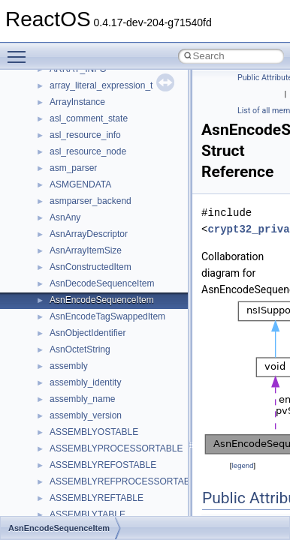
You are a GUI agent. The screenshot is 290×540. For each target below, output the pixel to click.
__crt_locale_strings (90, 192)
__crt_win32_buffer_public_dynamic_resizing (139, 489)
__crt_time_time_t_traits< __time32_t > (128, 357)
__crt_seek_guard (86, 274)
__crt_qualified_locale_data (104, 241)
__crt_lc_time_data (87, 93)
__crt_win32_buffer (88, 406)
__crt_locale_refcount (93, 159)
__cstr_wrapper (81, 505)
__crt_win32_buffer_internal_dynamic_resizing (142, 456)
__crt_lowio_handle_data (100, 208)
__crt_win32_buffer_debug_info (113, 423)
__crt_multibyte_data (91, 225)
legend (242, 465)
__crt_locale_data (85, 109)
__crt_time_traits (83, 390)
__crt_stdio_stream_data (99, 324)
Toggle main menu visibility (20, 50)
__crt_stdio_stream (88, 307)
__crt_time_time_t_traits (98, 340)
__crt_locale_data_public (100, 126)
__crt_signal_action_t (92, 291)
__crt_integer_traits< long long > (114, 76)
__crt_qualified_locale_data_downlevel (127, 258)
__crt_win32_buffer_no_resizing (113, 472)
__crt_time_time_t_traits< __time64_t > (128, 373)
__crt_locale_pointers (92, 142)
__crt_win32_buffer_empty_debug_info (127, 439)
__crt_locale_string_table (100, 175)
